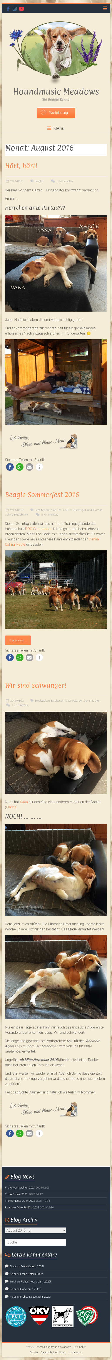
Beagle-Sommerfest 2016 (42, 495)
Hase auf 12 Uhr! (30, 1289)
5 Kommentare (46, 514)
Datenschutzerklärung (53, 1352)
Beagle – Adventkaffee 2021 (22, 1207)
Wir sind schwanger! (36, 685)
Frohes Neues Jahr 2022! (20, 1200)
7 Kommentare (16, 705)
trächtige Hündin (84, 510)
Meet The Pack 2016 (62, 510)
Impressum (75, 1352)
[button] (10, 467)
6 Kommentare (61, 181)
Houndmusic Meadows (56, 91)
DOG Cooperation (38, 529)
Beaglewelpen (42, 700)
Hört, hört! (21, 166)
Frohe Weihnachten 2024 (20, 1187)
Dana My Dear (42, 510)
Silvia (13, 1266)
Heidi (13, 1274)
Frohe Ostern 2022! (16, 1194)
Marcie (11, 807)
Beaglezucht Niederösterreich (66, 700)
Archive (34, 1352)
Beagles (39, 181)
